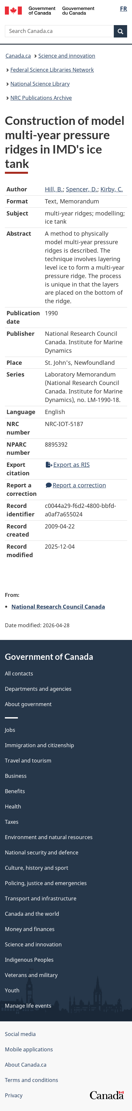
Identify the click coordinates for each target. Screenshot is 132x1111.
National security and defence (41, 852)
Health (13, 806)
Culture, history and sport (36, 867)
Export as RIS (68, 464)
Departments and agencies (38, 688)
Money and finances (30, 929)
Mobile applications (29, 1049)
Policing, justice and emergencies (46, 883)
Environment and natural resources (49, 837)
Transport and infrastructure (40, 898)
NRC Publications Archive (41, 97)
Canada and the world (32, 913)
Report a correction (76, 485)
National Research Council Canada (58, 606)
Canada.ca (18, 55)
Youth (12, 990)
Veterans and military (31, 975)
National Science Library (40, 83)
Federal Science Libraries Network (52, 69)
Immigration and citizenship (39, 745)
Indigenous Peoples (29, 959)
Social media (20, 1034)
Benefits (15, 791)
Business (16, 775)
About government (28, 704)
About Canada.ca (25, 1064)
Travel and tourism (28, 760)
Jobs (10, 729)
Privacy (13, 1095)
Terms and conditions (31, 1080)
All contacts (19, 673)
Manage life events (28, 1005)
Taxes (12, 821)
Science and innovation (66, 55)
